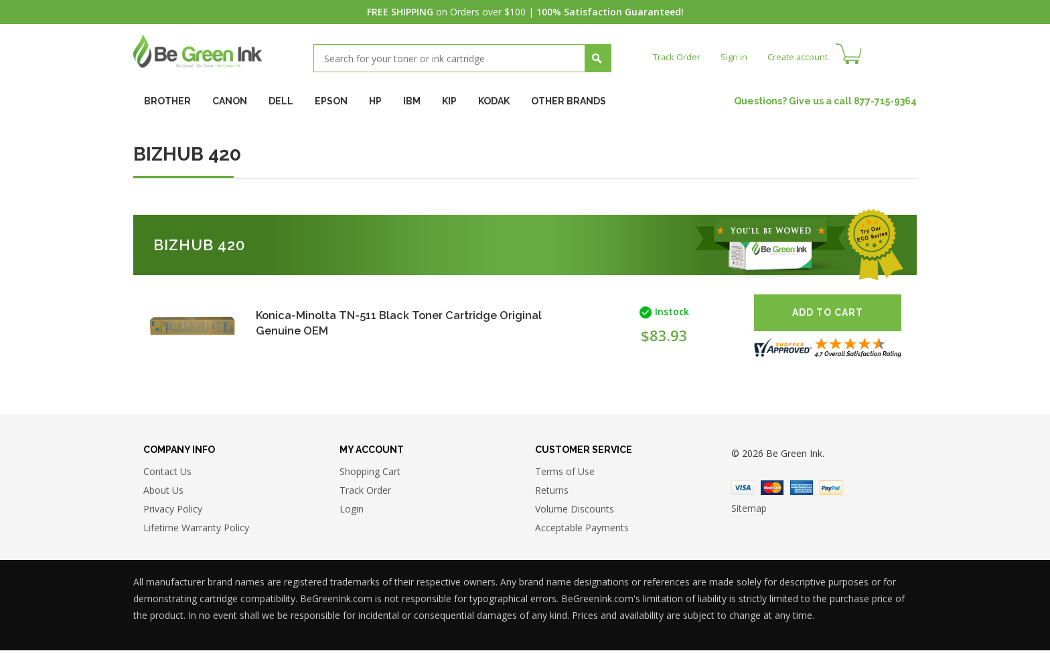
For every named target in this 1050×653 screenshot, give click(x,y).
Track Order (678, 56)
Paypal (831, 490)
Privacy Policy (172, 510)
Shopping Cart (370, 473)
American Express (801, 490)
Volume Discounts (574, 510)
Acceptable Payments (582, 529)
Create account (806, 56)
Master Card (772, 490)
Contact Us (167, 473)
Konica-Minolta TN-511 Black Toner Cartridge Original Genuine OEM (386, 323)
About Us (163, 492)
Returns (552, 492)
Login (352, 510)
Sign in (739, 56)
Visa (742, 490)
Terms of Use (565, 473)
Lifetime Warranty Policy (196, 529)
